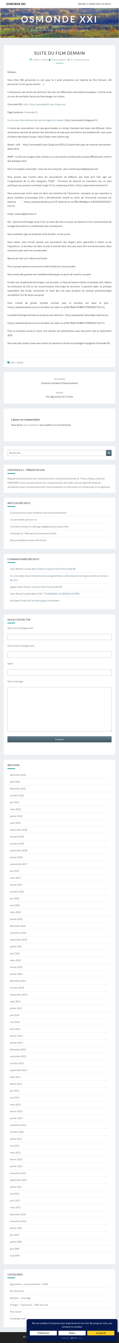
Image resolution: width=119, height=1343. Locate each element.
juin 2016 (14, 898)
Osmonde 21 (31, 112)
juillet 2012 (16, 1138)
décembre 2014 (18, 980)
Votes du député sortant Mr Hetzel (28, 540)
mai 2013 (14, 1097)
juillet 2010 (16, 1228)
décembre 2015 (18, 925)
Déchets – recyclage (20, 1297)
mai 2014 (14, 1021)
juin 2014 (14, 1015)
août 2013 (15, 1077)
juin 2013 (14, 1090)
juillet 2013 (16, 1083)
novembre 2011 (18, 1173)
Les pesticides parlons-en (23, 519)
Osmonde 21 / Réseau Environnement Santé (33, 533)
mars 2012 (15, 1152)
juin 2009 (14, 1248)
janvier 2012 (16, 1166)
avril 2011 (15, 1200)
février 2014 (16, 1035)
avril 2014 (15, 1028)
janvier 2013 (16, 1118)
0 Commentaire (80, 59)
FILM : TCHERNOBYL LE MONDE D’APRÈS (58, 593)
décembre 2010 (18, 1214)
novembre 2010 (18, 1221)
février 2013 (16, 1111)
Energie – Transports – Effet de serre (29, 1304)
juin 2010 (14, 1234)
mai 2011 (14, 1193)
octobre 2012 (17, 1131)
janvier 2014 (16, 1042)
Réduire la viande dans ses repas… (95, 3)
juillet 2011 (16, 1186)
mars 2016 (15, 912)
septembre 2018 (18, 850)
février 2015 (16, 967)
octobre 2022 (17, 795)
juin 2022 (14, 802)
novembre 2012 (18, 1125)
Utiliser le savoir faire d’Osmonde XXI (56, 568)
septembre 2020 (18, 829)
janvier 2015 (16, 973)
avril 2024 (15, 781)
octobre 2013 (17, 1063)
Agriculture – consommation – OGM (29, 1284)
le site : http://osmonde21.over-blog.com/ (43, 104)
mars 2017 (15, 877)
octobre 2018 (17, 843)
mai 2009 (14, 1255)
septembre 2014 (18, 994)
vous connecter (31, 424)
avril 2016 (15, 905)
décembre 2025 (18, 774)
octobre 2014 (17, 987)
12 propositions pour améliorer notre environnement (38, 512)
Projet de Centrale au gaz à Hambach (39, 600)
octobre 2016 (17, 891)
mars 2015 (15, 960)
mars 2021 (15, 822)
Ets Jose (14, 575)
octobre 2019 (17, 836)
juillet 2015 (16, 946)
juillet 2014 (16, 1008)
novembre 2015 (18, 932)
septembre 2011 (18, 1180)
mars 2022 (15, 809)
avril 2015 (15, 953)
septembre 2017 (18, 864)
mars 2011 (15, 1207)
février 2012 (16, 1159)
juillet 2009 (16, 1241)
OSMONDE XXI (16, 4)
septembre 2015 (18, 939)
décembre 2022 (18, 788)
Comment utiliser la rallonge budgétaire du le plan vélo (39, 526)
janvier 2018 (16, 857)
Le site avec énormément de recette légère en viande (35, 120)
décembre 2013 (18, 1049)
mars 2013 (15, 1104)
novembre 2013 (18, 1056)
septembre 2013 (18, 1070)
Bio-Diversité (17, 1290)
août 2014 (15, 1001)
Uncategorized (18, 1318)
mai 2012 (14, 1145)
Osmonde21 (59, 59)
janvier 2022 (16, 816)
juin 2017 (14, 870)
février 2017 (16, 884)
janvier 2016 (16, 919)
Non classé (17, 362)
